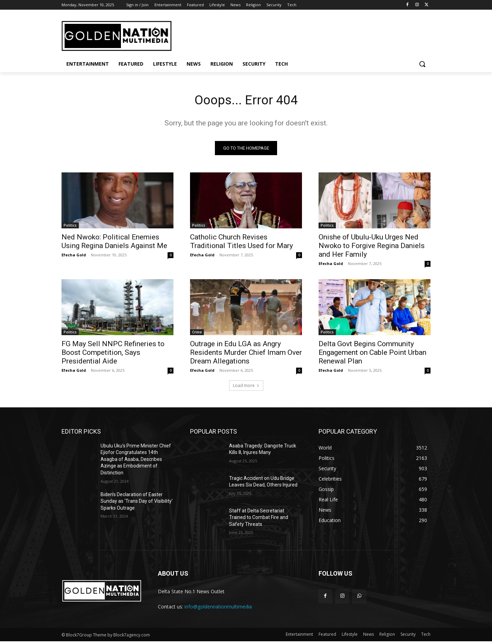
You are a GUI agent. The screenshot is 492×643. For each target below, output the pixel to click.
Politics (70, 226)
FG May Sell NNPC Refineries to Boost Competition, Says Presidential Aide (113, 354)
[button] (422, 64)
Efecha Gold (74, 256)
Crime (197, 333)
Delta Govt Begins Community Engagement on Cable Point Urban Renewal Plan (372, 354)
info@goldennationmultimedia (218, 608)
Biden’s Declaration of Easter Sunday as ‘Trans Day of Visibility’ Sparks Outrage (137, 502)
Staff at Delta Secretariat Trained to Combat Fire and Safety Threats (258, 518)
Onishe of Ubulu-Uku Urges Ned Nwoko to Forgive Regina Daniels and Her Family (372, 247)
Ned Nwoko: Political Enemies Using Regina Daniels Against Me (114, 242)
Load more (246, 387)
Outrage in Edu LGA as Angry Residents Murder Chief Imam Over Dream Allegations (246, 354)
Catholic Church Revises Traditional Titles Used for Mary (241, 242)
